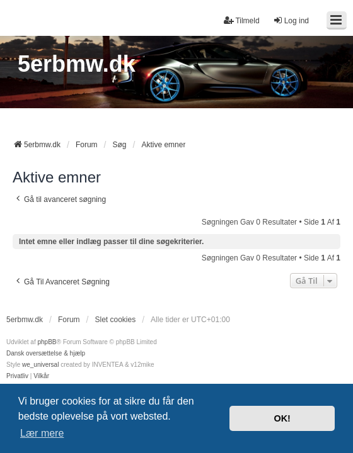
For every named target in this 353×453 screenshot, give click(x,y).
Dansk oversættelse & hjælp (45, 353)
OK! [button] (282, 418)
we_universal (40, 364)
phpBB (46, 341)
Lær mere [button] (42, 433)
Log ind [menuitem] (291, 20)
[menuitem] (17, 376)
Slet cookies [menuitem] (115, 319)
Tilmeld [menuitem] (241, 20)
